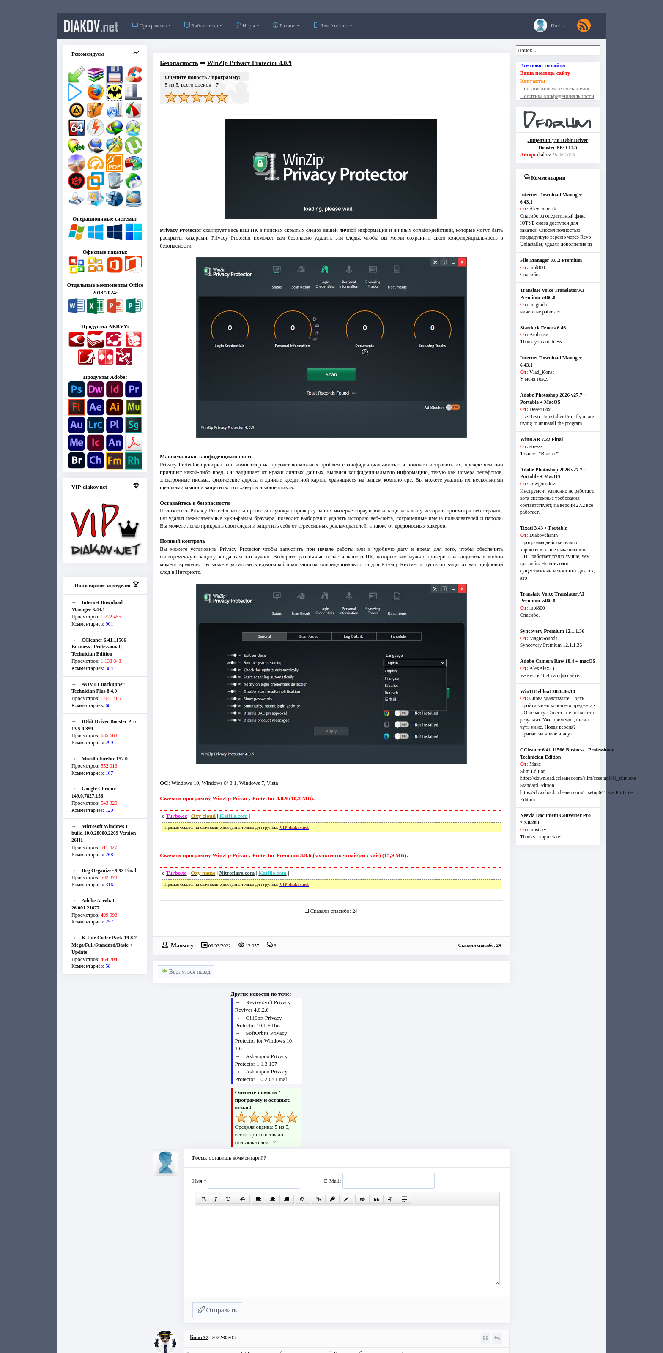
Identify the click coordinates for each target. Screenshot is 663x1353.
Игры (245, 25)
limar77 (199, 1337)
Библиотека (201, 25)
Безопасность (179, 63)
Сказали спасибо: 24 (334, 911)
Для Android (330, 25)
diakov (91, 26)
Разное (284, 25)
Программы (149, 25)
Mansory (182, 945)
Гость (549, 25)
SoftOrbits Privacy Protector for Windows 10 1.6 (263, 1040)
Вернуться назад (186, 972)
